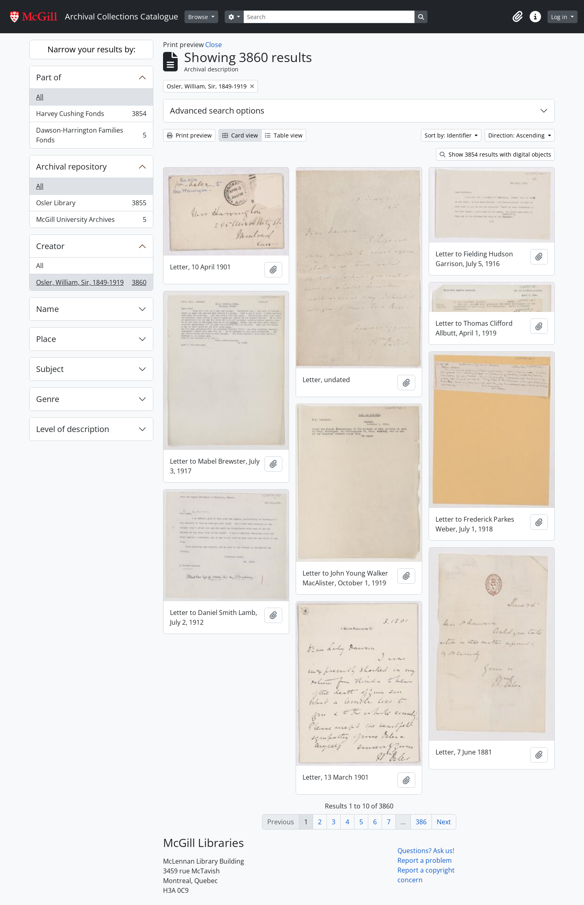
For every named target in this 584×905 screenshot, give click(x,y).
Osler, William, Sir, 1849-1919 (91, 283)
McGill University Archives (91, 221)
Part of (48, 77)
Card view (240, 135)
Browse (199, 17)
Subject (50, 368)
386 (421, 821)
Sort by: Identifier (449, 135)
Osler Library (91, 204)
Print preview (189, 135)
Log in (560, 17)
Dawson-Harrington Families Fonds (91, 135)
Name (47, 308)
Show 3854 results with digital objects (495, 154)
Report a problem (424, 860)
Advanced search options (217, 110)
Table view (284, 135)
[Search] (328, 17)
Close (213, 44)
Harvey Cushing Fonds (91, 115)
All (39, 96)
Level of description (72, 428)
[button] (517, 17)
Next (444, 821)
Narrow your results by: (91, 49)
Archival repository (71, 166)
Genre (47, 398)
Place (46, 338)
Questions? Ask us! (425, 850)
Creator (50, 246)
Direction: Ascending (517, 135)
